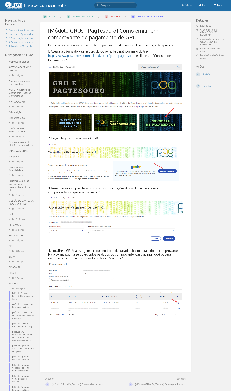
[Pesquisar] (98, 5)
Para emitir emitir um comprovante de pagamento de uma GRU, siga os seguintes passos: (22, 29)
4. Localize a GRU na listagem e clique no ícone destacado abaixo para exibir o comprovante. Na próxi (22, 46)
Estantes (187, 5)
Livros (203, 5)
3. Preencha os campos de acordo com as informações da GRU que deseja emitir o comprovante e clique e (22, 42)
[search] (115, 5)
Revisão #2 (203, 25)
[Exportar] (210, 86)
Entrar (218, 5)
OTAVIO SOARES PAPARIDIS (208, 33)
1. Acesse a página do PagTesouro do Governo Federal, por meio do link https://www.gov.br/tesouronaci (22, 34)
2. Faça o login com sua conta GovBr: (22, 38)
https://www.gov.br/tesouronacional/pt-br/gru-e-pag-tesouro (91, 56)
